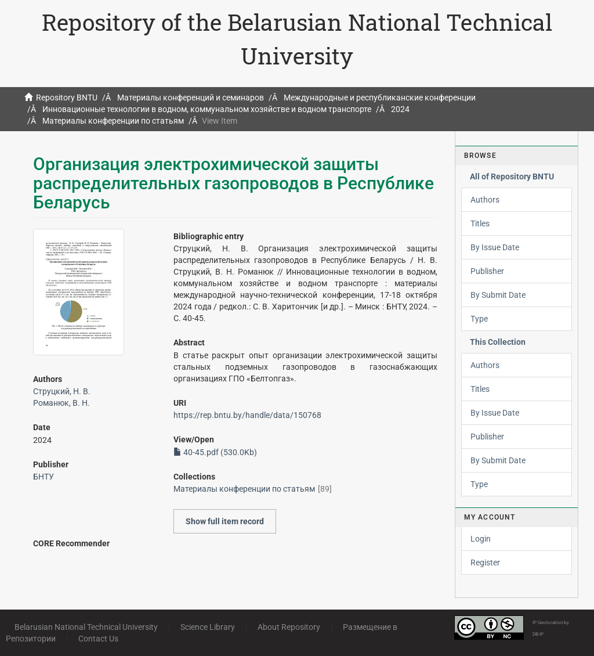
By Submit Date (498, 295)
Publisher (487, 271)
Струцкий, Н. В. (61, 391)
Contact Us (98, 638)
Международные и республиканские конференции (380, 97)
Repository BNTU (66, 97)
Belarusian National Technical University (86, 627)
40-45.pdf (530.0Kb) (215, 452)
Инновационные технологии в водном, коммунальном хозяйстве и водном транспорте (206, 109)
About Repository (289, 627)
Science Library (207, 627)
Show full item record (225, 521)
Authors (484, 199)
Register (485, 562)
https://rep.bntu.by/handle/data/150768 (247, 415)
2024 (400, 109)
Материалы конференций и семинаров (190, 97)
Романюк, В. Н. (61, 403)
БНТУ (43, 476)
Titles (480, 223)
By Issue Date (494, 247)
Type (479, 318)
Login (480, 538)
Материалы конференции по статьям (113, 120)
